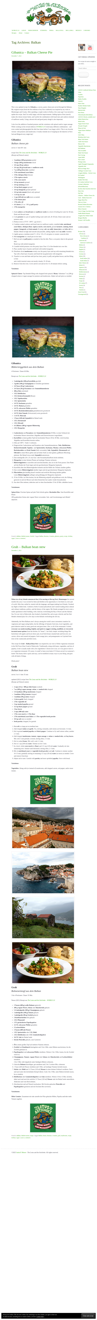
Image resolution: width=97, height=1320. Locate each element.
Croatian (51, 536)
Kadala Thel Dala (83, 180)
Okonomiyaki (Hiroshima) (85, 115)
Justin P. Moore (21, 1152)
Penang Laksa (82, 162)
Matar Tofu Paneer (83, 139)
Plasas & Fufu (82, 128)
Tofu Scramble (82, 150)
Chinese (81, 247)
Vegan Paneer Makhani (84, 130)
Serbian (70, 536)
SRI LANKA (69, 30)
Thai (80, 287)
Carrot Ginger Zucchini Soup (86, 211)
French (81, 251)
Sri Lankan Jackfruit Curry (85, 182)
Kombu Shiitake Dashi (84, 106)
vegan (13, 538)
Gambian (83, 238)
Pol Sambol (81, 175)
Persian (81, 276)
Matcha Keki (81, 110)
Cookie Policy (40, 1316)
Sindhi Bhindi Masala (84, 213)
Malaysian (82, 269)
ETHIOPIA (43, 30)
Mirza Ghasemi (82, 209)
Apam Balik (81, 157)
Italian (81, 265)
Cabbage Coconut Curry (84, 171)
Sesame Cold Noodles (84, 220)
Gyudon (80, 94)
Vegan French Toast (83, 123)
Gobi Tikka (81, 135)
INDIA (51, 30)
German (81, 254)
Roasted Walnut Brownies (85, 204)
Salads (81, 278)
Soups (31, 1135)
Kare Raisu (81, 112)
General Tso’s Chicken (84, 206)
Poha (79, 132)
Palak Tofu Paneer (83, 153)
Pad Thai (80, 193)
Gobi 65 (80, 101)
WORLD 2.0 (15, 30)
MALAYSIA (59, 30)
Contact (26, 33)
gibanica (57, 536)
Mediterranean (25, 536)
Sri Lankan (82, 283)
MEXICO (78, 30)
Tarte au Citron (82, 202)
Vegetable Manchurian (84, 146)
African (81, 234)
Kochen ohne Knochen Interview (87, 189)
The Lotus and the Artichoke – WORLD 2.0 (32, 376)
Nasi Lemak (81, 159)
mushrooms (64, 1135)
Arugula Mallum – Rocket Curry (87, 173)
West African (83, 236)
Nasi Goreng (81, 155)
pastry (61, 536)
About (20, 33)
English (81, 249)
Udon (79, 92)
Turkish (32, 536)
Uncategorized (82, 294)
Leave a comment (20, 538)
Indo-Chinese (82, 263)
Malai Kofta (81, 121)
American (81, 240)
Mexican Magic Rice (83, 168)
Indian (81, 256)
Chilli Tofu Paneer (83, 141)
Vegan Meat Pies (82, 200)
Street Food (81, 292)
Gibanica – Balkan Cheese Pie (31, 52)
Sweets (81, 285)
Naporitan (80, 97)
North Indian (83, 258)
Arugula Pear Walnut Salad (85, 215)
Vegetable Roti (82, 166)
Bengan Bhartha (82, 218)
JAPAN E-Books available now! (87, 117)
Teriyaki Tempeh (82, 126)
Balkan (19, 536)
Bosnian (46, 536)
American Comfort (85, 242)
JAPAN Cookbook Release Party (87, 90)
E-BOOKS (87, 30)
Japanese (81, 267)
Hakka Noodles (82, 99)
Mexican (81, 274)
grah (59, 1135)
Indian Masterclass (83, 119)
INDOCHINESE (33, 30)
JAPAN (24, 30)
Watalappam (81, 177)
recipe (65, 536)
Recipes (14, 33)
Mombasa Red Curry (83, 137)
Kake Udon (81, 103)
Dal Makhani (81, 148)
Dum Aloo (81, 191)
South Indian (83, 260)
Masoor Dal (81, 144)
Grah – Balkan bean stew (28, 547)
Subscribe (83, 75)
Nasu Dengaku (82, 108)
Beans (44, 1135)
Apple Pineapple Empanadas (86, 164)
